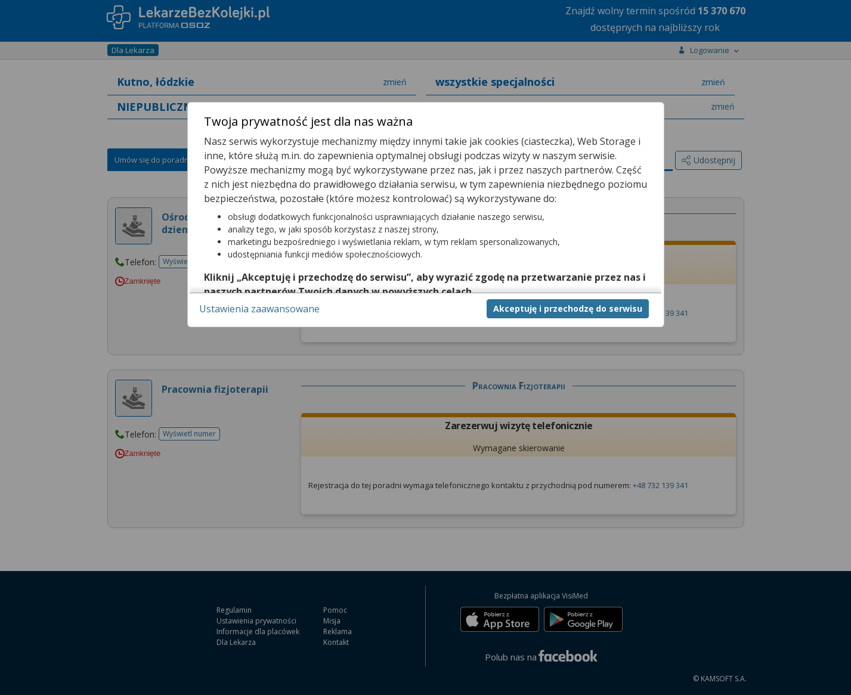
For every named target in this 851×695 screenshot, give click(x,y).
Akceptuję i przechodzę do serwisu (567, 308)
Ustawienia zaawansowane (259, 308)
